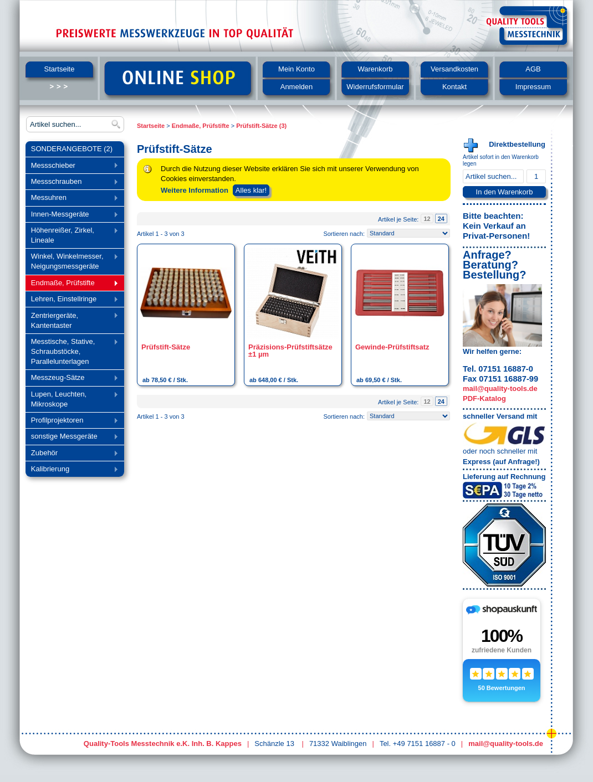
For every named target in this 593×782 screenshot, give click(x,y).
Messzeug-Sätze (72, 378)
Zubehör (72, 454)
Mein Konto (296, 69)
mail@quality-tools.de (500, 388)
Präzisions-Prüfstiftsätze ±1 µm (290, 350)
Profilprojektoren (72, 421)
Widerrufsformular (374, 87)
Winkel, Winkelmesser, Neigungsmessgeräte (72, 261)
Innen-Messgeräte (72, 215)
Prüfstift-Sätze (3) (261, 125)
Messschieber (72, 166)
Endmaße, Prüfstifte (72, 284)
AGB (532, 69)
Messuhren (72, 198)
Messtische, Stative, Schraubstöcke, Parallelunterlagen (72, 351)
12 (426, 218)
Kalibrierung (72, 470)
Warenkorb (374, 69)
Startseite (59, 69)
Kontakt (454, 87)
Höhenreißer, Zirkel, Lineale (72, 235)
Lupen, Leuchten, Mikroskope (72, 399)
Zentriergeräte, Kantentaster (72, 320)
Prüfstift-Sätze (165, 347)
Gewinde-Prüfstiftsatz (392, 347)
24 (441, 218)
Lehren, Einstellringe (72, 300)
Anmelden (296, 87)
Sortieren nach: (344, 233)
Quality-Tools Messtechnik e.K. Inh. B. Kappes (163, 743)
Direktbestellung (517, 144)
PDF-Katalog (484, 398)
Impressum (533, 87)
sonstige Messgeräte (72, 437)
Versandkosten (454, 69)
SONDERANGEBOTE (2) (72, 149)
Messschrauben (72, 182)
